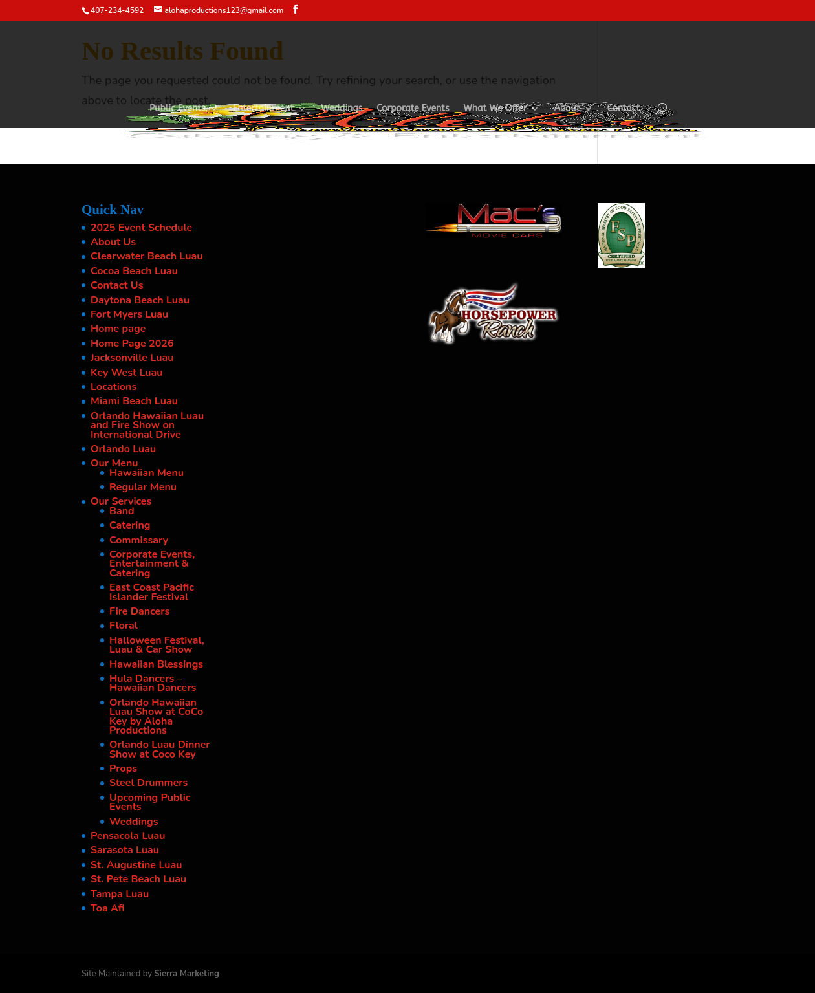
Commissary (138, 540)
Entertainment (263, 109)
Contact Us (117, 285)
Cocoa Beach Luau (134, 271)
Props (123, 768)
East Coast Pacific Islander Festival (151, 592)
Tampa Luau (120, 894)
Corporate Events (412, 109)
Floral (123, 625)
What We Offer (495, 109)
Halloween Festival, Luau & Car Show (156, 645)
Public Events (177, 109)
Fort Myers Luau (129, 314)
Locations (113, 387)
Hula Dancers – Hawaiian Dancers (152, 683)
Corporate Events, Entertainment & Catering (152, 563)
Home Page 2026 (132, 343)
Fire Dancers (139, 611)
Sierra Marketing (186, 973)
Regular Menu (143, 487)
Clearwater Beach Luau (146, 256)
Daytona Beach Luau (140, 300)
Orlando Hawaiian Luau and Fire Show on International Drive (147, 425)
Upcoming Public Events (149, 802)
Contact (623, 109)
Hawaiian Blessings (156, 664)
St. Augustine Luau (136, 865)
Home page (118, 329)
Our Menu (114, 463)
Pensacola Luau (128, 836)
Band (122, 511)
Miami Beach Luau (134, 401)
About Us (113, 242)
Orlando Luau (123, 449)
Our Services (121, 501)
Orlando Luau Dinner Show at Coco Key (159, 749)
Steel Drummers (148, 783)
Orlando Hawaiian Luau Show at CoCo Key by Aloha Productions (156, 716)
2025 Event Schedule (141, 228)
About (567, 109)
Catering (129, 525)
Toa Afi (108, 908)
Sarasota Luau (125, 850)
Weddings (341, 109)
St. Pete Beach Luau (138, 879)
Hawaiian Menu (146, 473)
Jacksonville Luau (132, 358)
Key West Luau (127, 373)
